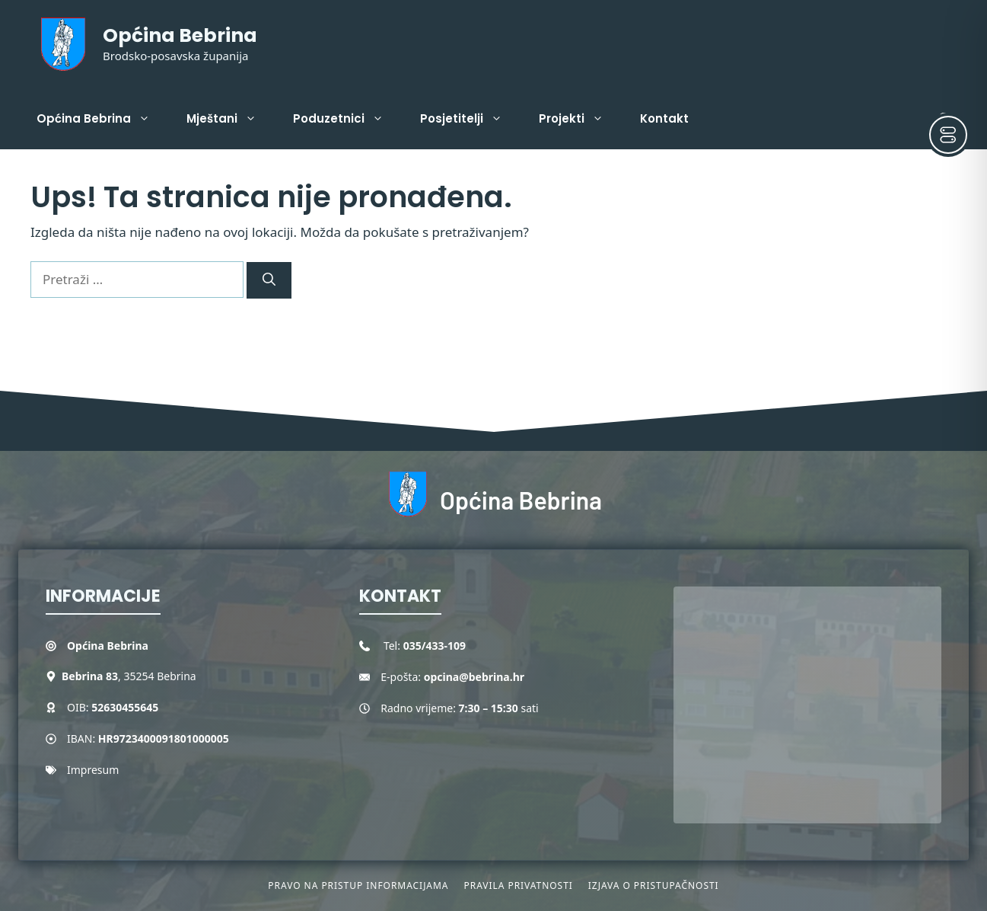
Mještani (230, 118)
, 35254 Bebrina (129, 676)
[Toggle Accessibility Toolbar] (948, 134)
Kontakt (664, 118)
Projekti (580, 118)
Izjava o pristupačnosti (653, 885)
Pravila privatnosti (517, 885)
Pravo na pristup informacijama (358, 885)
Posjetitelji (470, 118)
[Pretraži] (269, 280)
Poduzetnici (347, 118)
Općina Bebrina (180, 35)
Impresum (93, 769)
